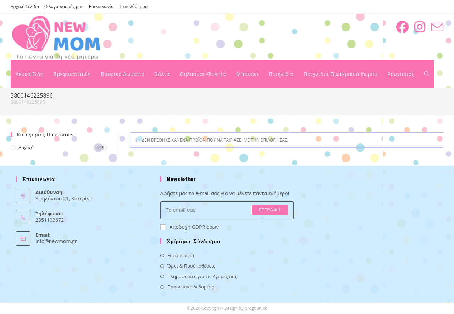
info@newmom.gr (56, 241)
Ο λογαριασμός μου (64, 7)
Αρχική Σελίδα (25, 7)
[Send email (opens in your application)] (437, 27)
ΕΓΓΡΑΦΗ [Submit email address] (270, 210)
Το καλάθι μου (133, 7)
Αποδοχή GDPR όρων (189, 227)
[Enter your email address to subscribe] (227, 210)
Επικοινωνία (101, 7)
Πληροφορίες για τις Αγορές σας (202, 276)
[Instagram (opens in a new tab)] (419, 27)
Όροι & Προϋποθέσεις (191, 266)
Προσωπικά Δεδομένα (191, 286)
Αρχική (25, 147)
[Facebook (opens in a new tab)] (402, 27)
